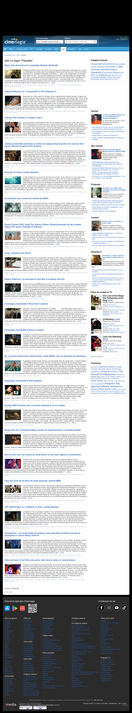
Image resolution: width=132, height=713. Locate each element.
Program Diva (105, 672)
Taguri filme (8, 667)
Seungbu (22, 218)
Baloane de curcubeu (33, 400)
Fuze (73, 676)
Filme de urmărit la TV (101, 292)
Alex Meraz (94, 367)
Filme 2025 (27, 627)
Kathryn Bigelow (31, 474)
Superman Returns (106, 367)
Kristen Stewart (110, 345)
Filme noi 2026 (29, 644)
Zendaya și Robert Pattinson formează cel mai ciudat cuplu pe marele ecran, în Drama (107, 169)
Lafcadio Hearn (56, 323)
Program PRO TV (107, 660)
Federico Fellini (72, 526)
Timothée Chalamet (74, 85)
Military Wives (17, 528)
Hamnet (45, 674)
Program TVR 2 (106, 681)
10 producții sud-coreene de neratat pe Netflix (27, 198)
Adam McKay (79, 414)
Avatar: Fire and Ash (49, 659)
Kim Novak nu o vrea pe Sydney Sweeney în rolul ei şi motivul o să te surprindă (108, 177)
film (48, 70)
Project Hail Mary (48, 671)
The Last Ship (14, 555)
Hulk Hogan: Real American (52, 646)
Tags (18, 55)
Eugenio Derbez (52, 272)
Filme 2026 (27, 625)
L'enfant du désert (78, 682)
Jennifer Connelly (33, 555)
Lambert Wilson (39, 526)
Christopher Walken (60, 349)
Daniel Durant (71, 272)
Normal (103, 621)
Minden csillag (76, 638)
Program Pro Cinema (108, 664)
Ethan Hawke (37, 85)
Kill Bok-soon (37, 218)
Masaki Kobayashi (67, 323)
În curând (48, 49)
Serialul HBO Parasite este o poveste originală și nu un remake (35, 405)
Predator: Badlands (49, 663)
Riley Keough (80, 246)
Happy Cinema (29, 689)
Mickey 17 (53, 85)
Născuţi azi (46, 633)
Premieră (108, 72)
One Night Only (106, 651)
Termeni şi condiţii (24, 705)
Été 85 (12, 579)
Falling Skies (23, 555)
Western (7, 665)
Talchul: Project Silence (17, 137)
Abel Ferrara (77, 349)
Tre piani (61, 579)
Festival (113, 69)
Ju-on (12, 325)
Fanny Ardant (43, 515)
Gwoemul (80, 391)
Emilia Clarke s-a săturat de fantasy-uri (105, 135)
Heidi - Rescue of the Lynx (80, 628)
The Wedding (76, 670)
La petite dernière (78, 640)
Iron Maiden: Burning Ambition (82, 652)
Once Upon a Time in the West (27, 500)
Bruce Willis (109, 325)
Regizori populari (29, 671)
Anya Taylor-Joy (13, 581)
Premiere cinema (29, 629)
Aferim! (19, 86)
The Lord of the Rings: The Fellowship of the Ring (113, 298)
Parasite (44, 85)
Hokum (74, 656)
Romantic (121, 348)
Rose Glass (110, 343)
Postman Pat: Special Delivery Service (105, 385)
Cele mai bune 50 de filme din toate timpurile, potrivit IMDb (33, 481)
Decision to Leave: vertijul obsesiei (21, 172)
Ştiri (63, 49)
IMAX (25, 681)
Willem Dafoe (115, 377)
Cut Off (103, 645)
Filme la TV (27, 631)
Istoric (7, 645)
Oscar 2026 (9, 681)
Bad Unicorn (114, 351)
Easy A (105, 371)
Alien (23, 474)
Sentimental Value (49, 680)
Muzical (7, 651)
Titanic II (106, 381)
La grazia (75, 632)
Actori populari (28, 669)
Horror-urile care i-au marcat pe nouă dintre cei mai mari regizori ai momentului (43, 455)
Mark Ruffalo (33, 111)
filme (72, 77)
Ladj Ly (54, 246)
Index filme (28, 659)
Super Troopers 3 (107, 653)
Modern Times (14, 502)
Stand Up (8, 661)
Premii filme (9, 676)
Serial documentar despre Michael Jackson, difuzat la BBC (114, 150)
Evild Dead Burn (106, 647)
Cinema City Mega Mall (31, 693)
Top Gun (74, 662)
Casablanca (13, 500)
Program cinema (22, 49)
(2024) (105, 339)
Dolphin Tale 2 (106, 378)
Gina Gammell (9, 248)
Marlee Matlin (61, 272)
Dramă (116, 310)
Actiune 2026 (28, 646)
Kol (70, 218)
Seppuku (12, 323)
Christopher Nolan (15, 474)
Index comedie (29, 667)
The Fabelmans (35, 165)
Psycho (7, 502)
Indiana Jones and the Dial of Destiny (52, 165)
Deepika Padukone (45, 246)
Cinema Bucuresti (30, 677)
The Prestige (52, 500)
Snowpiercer (32, 540)
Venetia (7, 695)
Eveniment (109, 64)
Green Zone (97, 380)
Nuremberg (46, 657)
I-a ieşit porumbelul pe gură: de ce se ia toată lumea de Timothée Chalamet (113, 116)
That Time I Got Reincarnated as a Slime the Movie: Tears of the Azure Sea (84, 648)
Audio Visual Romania (118, 332)
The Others (55, 474)
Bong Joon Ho (39, 182)
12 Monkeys (108, 319)
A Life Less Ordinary (101, 391)
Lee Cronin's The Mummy (80, 630)
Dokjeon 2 (29, 218)
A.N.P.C (57, 705)
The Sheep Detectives (79, 654)
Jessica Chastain (15, 85)
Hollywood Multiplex (30, 685)
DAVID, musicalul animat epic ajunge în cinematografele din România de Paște (105, 173)
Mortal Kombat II (77, 660)
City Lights (76, 500)
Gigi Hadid (82, 137)
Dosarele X (97, 72)
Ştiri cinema (97, 146)
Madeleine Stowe (118, 325)
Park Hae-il (37, 192)
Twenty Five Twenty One (61, 218)
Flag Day (38, 579)
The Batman (23, 299)
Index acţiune (28, 665)
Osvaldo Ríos (47, 631)
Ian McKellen (117, 306)
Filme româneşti (29, 637)
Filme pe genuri (11, 618)
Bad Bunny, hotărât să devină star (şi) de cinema (108, 205)
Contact (33, 705)
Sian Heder (13, 272)
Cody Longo (113, 381)
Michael (74, 642)
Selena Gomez (48, 621)
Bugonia (45, 676)
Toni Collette (42, 111)
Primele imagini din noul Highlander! (104, 211)
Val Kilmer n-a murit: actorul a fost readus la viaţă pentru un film (113, 257)
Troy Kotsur (79, 272)
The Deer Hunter (61, 263)
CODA (50, 267)
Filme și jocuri (113, 79)
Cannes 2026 (9, 689)
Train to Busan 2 (30, 579)
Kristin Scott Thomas (26, 526)
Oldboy (29, 182)
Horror (7, 643)
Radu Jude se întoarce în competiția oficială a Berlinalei (31, 65)
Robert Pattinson (62, 85)
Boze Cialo (26, 528)
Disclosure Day (106, 629)
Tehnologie (116, 77)
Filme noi (27, 618)
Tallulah (30, 272)
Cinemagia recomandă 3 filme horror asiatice (26, 304)
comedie (35, 312)
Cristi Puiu (98, 378)
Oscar (25, 417)
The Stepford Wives (118, 393)
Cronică (104, 69)
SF (114, 329)
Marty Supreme (48, 678)
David (74, 621)
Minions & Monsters (107, 635)
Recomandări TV (111, 67)
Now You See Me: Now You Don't (54, 686)
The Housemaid (48, 661)
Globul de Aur (9, 691)
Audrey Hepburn (58, 472)
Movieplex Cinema (30, 683)
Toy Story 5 (104, 631)
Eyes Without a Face (60, 465)
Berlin (7, 693)
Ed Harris (118, 345)
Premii (109, 77)
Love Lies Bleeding (112, 337)
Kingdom (7, 219)
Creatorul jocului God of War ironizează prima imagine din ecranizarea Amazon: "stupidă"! (107, 201)
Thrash (103, 637)
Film (66, 151)
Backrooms (75, 680)
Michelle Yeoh (55, 137)
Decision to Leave (44, 188)
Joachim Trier (24, 246)
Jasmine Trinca (14, 246)
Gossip (94, 64)
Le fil (73, 636)
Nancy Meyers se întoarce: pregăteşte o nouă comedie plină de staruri (107, 208)
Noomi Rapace (33, 246)
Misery (70, 474)
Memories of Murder (19, 186)
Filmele (67, 310)
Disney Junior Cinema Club (81, 634)
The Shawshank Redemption (71, 486)
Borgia (99, 371)
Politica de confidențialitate (45, 705)
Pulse (81, 323)
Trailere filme (48, 636)
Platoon (50, 263)
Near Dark (40, 474)
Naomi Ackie (59, 111)
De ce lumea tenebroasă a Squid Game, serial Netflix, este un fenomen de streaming (45, 356)
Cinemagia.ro (15, 41)
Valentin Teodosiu (112, 369)
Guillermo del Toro (41, 465)
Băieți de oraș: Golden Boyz (52, 667)
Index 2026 (27, 661)
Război (7, 653)
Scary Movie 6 (76, 684)
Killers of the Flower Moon (73, 165)
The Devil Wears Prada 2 (80, 644)
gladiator (82, 500)
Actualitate (100, 67)
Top (97, 75)
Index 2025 (27, 663)
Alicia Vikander (51, 126)
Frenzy (66, 400)
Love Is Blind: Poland (50, 644)
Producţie (102, 77)
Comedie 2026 (29, 648)
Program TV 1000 (107, 676)
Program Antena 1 (107, 662)
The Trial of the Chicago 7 (50, 579)
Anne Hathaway (48, 629)
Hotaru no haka (42, 500)
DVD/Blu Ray (113, 703)
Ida (48, 85)
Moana (103, 641)
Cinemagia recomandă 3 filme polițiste (23, 381)
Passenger (75, 678)
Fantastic (122, 310)
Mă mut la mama (77, 668)
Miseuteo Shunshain (78, 218)
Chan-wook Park (48, 349)
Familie (7, 637)
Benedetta (38, 570)
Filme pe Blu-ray (29, 635)
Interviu (101, 64)
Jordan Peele (63, 474)
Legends (45, 638)
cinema (40, 162)
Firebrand (30, 124)
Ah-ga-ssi (13, 192)
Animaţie (8, 623)
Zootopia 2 (46, 682)
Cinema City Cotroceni (31, 679)
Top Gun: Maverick (78, 664)
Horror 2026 (28, 652)
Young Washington (107, 639)
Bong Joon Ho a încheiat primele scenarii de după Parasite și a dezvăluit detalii (43, 430)
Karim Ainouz (46, 137)
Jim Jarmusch (38, 342)
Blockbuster (95, 79)
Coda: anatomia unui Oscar (18, 253)
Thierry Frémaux (28, 153)
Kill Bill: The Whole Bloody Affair (82, 674)
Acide (33, 137)
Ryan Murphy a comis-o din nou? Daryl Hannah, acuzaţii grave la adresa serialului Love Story (108, 128)
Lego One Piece (48, 642)
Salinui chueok (32, 186)
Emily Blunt (46, 627)
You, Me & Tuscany (78, 626)
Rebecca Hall (61, 246)
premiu (83, 551)
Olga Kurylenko (62, 526)
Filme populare (48, 653)
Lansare (116, 72)
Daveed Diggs (73, 546)
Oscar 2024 (9, 685)
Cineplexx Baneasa (30, 687)
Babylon (84, 165)
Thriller (118, 329)
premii (85, 242)
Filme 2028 (27, 621)
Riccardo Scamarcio (50, 526)
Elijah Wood (109, 306)
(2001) (110, 300)
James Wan (47, 474)
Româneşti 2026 (29, 656)
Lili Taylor (70, 349)
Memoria (77, 579)
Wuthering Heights (49, 688)
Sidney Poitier (105, 377)
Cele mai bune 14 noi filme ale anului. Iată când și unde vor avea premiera (40, 560)
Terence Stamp (69, 579)
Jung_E (44, 218)
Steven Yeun (50, 111)
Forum (86, 49)
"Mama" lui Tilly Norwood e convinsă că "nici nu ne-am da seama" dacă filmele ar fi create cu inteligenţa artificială (108, 280)
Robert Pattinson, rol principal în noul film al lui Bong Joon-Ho (35, 279)
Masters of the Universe (80, 686)
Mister (110, 329)
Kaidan (76, 323)
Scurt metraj (9, 657)
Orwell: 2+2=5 (76, 658)
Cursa (45, 669)
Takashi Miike (41, 323)
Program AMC (105, 668)
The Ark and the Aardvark (109, 623)
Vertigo (19, 192)
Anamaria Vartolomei (22, 111)
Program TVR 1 (106, 678)
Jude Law (75, 122)
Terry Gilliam (111, 324)
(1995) (117, 319)
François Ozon (19, 579)
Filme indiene (28, 639)
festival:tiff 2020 (15, 526)
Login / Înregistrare (121, 39)
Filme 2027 (27, 623)
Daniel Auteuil (32, 515)
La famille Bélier (23, 272)
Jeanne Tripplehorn (114, 391)
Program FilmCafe (107, 670)
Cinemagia (8, 55)
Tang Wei (30, 192)
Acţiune (111, 348)
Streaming (104, 79)
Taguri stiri (8, 669)
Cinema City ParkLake (31, 695)
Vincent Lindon (70, 246)
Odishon (48, 323)
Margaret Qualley (26, 85)
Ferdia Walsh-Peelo (40, 272)
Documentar (9, 631)
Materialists (114, 372)
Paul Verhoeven (48, 570)
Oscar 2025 (9, 683)
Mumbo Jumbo (77, 666)
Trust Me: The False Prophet (52, 648)
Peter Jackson (111, 305)
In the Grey (104, 625)
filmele (38, 575)
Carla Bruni (63, 137)
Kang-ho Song (32, 349)
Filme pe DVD (28, 633)
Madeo (72, 391)
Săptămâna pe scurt (107, 75)
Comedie (8, 627)
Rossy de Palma (19, 248)
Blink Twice (67, 111)
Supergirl (104, 633)
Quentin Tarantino (78, 474)
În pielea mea (47, 665)
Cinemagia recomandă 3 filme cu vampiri (24, 330)
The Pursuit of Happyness (107, 373)
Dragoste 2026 (29, 650)
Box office (105, 703)
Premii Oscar (9, 679)
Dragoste (110, 350)
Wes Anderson (28, 570)
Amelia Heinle (120, 374)
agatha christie (44, 555)
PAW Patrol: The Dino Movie (52, 650)
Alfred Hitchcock (47, 192)
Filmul (68, 102)
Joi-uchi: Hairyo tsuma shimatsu (26, 323)
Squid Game (69, 361)
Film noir (8, 641)
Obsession (104, 627)
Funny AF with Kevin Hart (51, 640)
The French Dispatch (80, 568)
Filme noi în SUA (107, 618)
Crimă (116, 348)
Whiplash (60, 500)
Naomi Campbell (73, 137)
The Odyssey (105, 643)
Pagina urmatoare (10, 592)
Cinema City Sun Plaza (31, 691)
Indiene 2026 (28, 654)
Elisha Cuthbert (48, 625)
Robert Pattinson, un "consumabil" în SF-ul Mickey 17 (30, 91)
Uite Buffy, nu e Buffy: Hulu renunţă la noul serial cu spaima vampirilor (114, 190)
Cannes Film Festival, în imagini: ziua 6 (23, 118)
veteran (12, 375)
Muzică (7, 649)
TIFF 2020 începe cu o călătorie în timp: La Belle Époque (32, 507)
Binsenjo (50, 218)
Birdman (76, 265)
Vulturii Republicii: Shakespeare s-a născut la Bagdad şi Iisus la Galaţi (107, 234)
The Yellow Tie (47, 655)
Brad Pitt (105, 327)
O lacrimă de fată (57, 400)
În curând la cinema (79, 623)
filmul (25, 124)
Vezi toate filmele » (97, 356)
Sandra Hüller (9, 139)
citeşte (53, 83)
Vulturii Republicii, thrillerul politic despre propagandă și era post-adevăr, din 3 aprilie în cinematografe (107, 164)
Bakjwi (18, 349)
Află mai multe (98, 700)
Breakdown (115, 378)
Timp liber (39, 49)
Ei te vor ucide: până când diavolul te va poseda (108, 245)
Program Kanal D (107, 666)
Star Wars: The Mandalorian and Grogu (85, 672)
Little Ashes (101, 369)
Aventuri (111, 310)
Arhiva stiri (8, 671)
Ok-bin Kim (24, 349)
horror (42, 312)
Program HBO (105, 674)
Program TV (9, 674)
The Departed (67, 500)
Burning (17, 375)
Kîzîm (45, 684)
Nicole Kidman (47, 623)
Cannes (7, 687)
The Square (31, 237)
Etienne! (101, 384)
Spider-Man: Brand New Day (110, 649)
